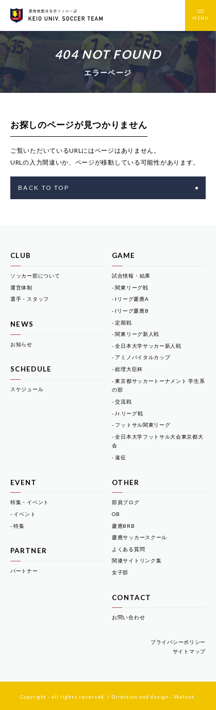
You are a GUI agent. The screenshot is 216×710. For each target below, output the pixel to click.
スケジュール (26, 389)
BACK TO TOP (108, 187)
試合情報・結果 (131, 275)
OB (116, 514)
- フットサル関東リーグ (141, 425)
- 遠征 (119, 457)
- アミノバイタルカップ (141, 357)
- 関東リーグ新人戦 (135, 334)
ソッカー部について (35, 275)
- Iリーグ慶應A (130, 299)
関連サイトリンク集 (136, 560)
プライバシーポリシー (178, 642)
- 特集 (17, 526)
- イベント (23, 514)
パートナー (24, 571)
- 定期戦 (122, 322)
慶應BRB (123, 526)
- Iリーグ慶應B (130, 311)
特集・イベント (29, 502)
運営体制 (21, 287)
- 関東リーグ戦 (130, 287)
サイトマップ (189, 651)
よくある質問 (128, 549)
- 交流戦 (122, 401)
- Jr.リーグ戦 (127, 413)
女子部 (120, 572)
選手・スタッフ (29, 299)
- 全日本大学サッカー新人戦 (146, 346)
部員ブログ (126, 502)
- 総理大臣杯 (127, 369)
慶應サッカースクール (139, 537)
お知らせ (21, 344)
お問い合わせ (128, 617)
